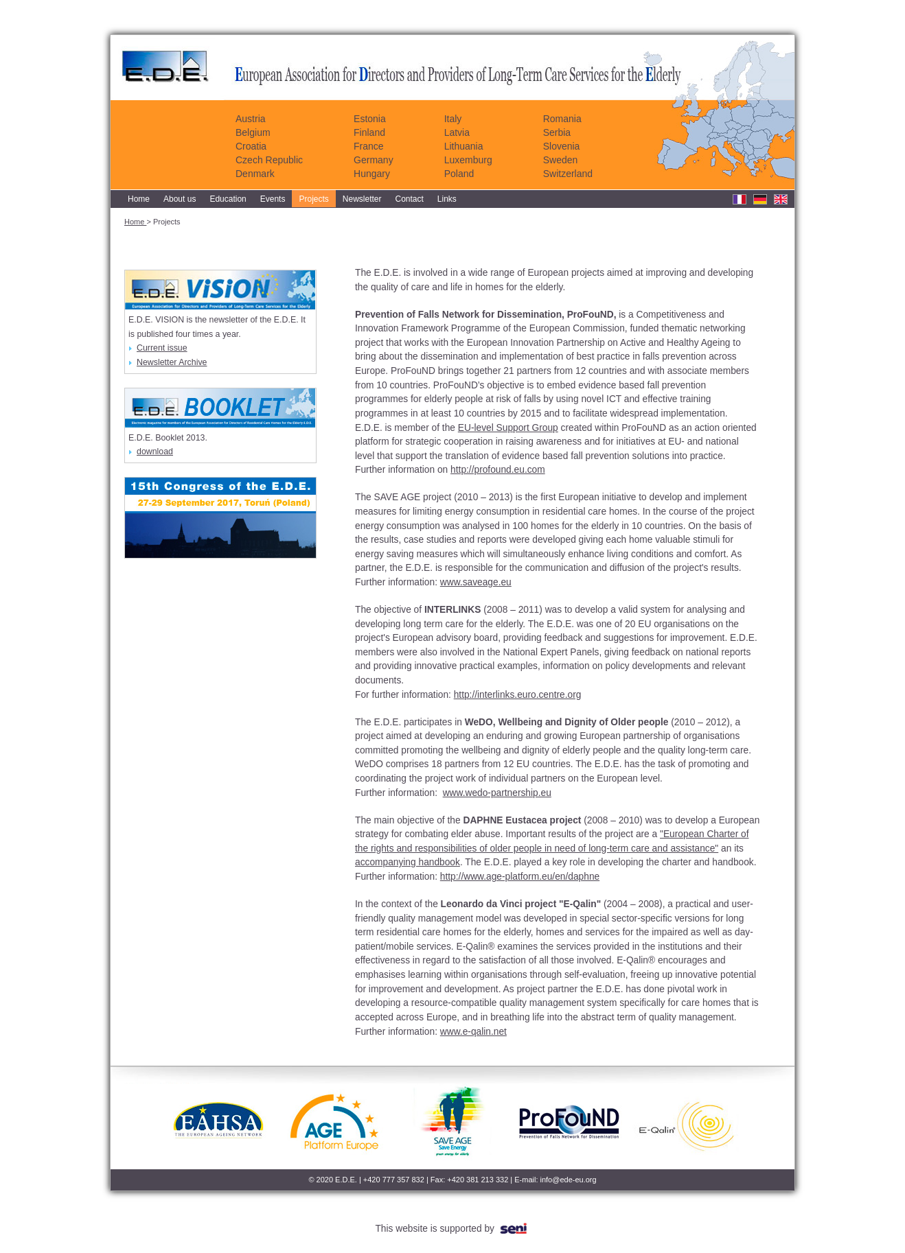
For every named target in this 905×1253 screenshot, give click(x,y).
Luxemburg (468, 159)
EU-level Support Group (508, 428)
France (369, 146)
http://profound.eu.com (497, 470)
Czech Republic (269, 159)
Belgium (253, 132)
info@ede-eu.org (568, 1179)
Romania (562, 118)
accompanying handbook (407, 862)
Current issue (157, 348)
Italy (453, 118)
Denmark (255, 173)
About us (179, 199)
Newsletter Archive (167, 362)
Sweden (560, 159)
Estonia (370, 118)
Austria (251, 118)
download (150, 451)
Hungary (372, 173)
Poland (459, 173)
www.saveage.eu (476, 582)
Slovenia (561, 146)
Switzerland (568, 173)
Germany (373, 159)
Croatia (251, 146)
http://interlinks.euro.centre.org (518, 695)
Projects (313, 199)
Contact (410, 199)
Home (139, 199)
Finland (369, 132)
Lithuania (463, 146)
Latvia (457, 132)
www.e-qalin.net (473, 1032)
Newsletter (362, 199)
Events (273, 199)
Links (447, 199)
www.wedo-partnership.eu (497, 793)
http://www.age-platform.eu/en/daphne (519, 876)
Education (227, 199)
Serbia (557, 132)
